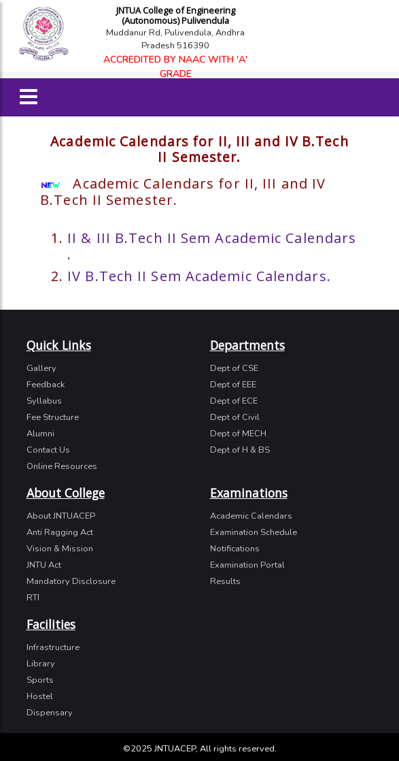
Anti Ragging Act (60, 532)
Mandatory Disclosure (71, 581)
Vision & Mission (60, 549)
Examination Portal (247, 565)
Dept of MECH (238, 433)
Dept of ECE (234, 401)
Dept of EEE (233, 384)
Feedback (46, 384)
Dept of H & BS (240, 450)
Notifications (235, 549)
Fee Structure (53, 417)
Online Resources (62, 466)
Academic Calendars (251, 516)
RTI (33, 598)
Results (225, 581)
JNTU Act (44, 565)
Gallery (41, 368)
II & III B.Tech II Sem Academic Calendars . (211, 246)
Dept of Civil (235, 417)
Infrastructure (53, 647)
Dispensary (50, 713)
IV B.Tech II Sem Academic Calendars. (199, 276)
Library (41, 664)
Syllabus (44, 401)
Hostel (40, 696)
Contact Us (48, 450)
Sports (40, 680)
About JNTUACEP (61, 516)
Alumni (40, 433)
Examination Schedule (253, 532)
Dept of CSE (234, 368)
